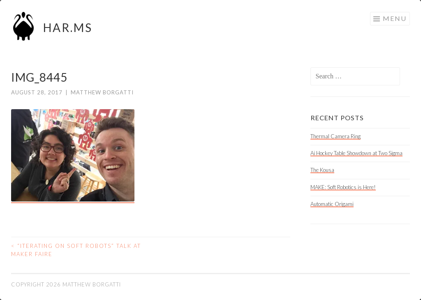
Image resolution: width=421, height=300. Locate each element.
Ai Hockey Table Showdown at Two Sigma (356, 153)
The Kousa (322, 170)
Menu (395, 18)
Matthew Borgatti (102, 92)
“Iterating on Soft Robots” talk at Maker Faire (76, 250)
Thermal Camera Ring (335, 136)
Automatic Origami (332, 204)
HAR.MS (68, 27)
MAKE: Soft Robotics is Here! (343, 187)
